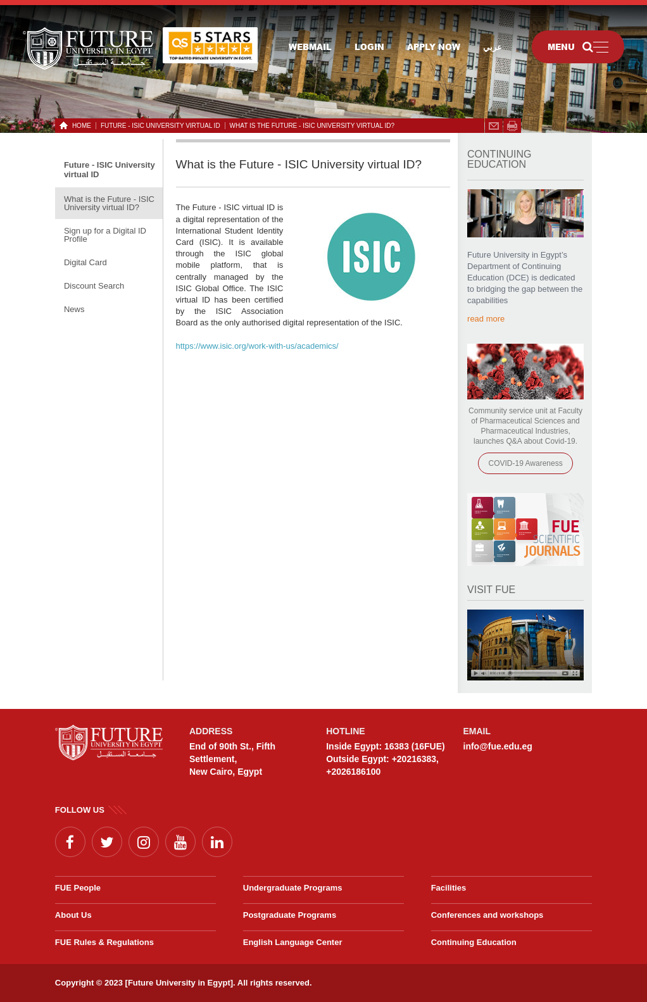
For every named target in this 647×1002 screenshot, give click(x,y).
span (512, 126)
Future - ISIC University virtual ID (160, 125)
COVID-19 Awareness (525, 463)
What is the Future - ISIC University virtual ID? (312, 125)
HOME (79, 125)
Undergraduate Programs (292, 887)
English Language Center (292, 942)
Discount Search (94, 286)
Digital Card (85, 262)
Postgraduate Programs (289, 915)
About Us (73, 915)
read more (486, 318)
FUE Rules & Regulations (104, 942)
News (74, 309)
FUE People (78, 887)
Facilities (449, 887)
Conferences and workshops (487, 915)
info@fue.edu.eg (497, 746)
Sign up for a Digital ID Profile (105, 235)
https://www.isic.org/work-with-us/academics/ (257, 346)
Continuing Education (474, 942)
